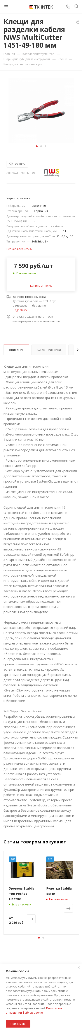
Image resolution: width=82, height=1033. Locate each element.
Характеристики (49, 350)
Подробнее (20, 310)
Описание (16, 350)
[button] (37, 146)
